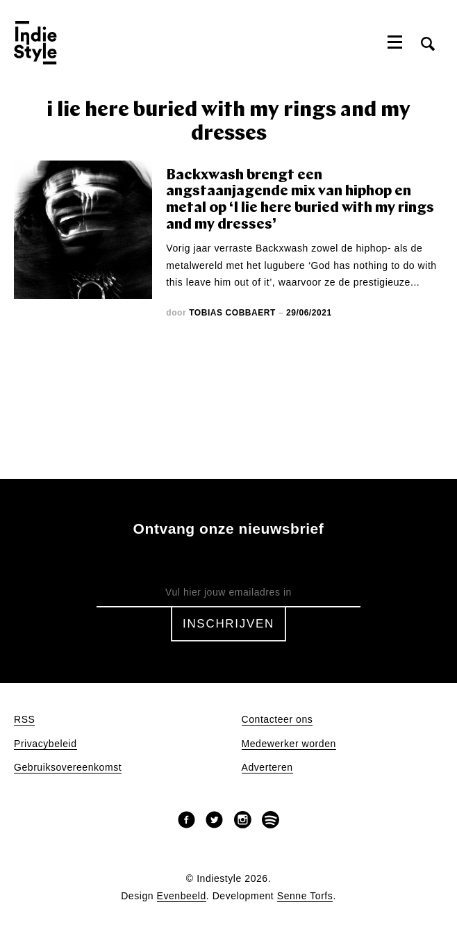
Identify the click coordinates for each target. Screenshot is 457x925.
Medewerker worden (289, 744)
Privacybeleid (45, 744)
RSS (24, 719)
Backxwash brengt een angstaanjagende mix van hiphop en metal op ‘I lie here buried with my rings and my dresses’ (300, 200)
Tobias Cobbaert (232, 313)
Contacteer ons (277, 719)
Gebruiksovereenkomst (68, 767)
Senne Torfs (305, 896)
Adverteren (267, 767)
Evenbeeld (181, 896)
